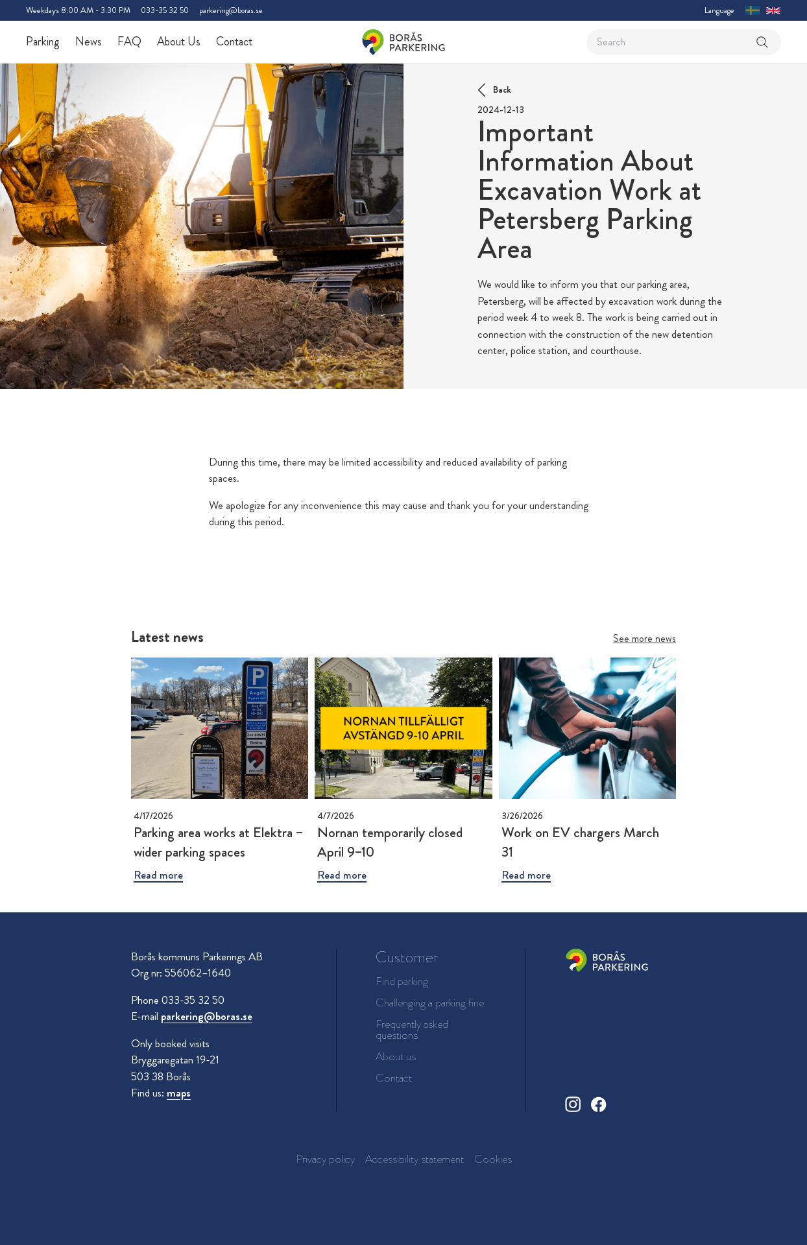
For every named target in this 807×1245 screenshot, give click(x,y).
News (88, 41)
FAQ (129, 41)
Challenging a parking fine (430, 1002)
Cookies (493, 1159)
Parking (43, 41)
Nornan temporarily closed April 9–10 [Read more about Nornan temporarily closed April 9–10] (390, 842)
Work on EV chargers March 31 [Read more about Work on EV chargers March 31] (580, 842)
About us (396, 1056)
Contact (234, 41)
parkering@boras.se (231, 10)
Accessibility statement (414, 1159)
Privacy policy (325, 1159)
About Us (178, 41)
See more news (644, 638)
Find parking (402, 981)
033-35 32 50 (165, 10)
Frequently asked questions (412, 1030)
